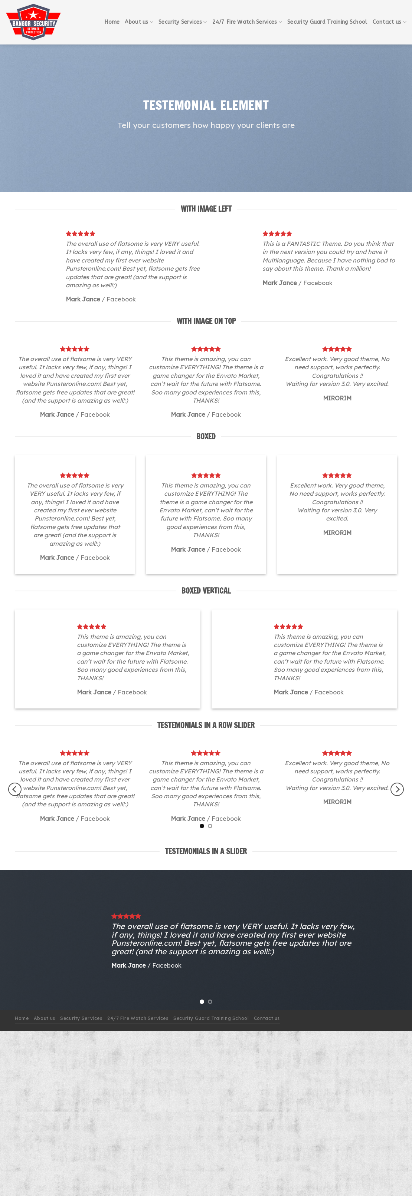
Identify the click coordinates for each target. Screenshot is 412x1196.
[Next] (397, 789)
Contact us (389, 22)
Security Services (182, 22)
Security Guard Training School (327, 22)
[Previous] (15, 789)
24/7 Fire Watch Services (247, 22)
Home (112, 22)
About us (139, 22)
